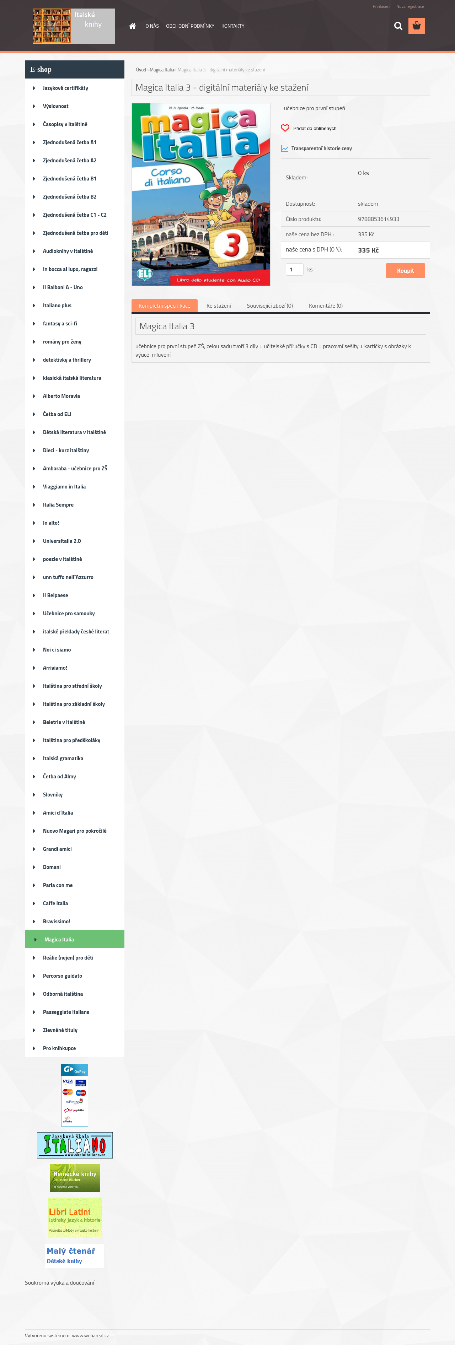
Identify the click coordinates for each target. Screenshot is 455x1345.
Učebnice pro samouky (69, 613)
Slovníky (53, 794)
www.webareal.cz (90, 1335)
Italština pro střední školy (72, 686)
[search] (398, 26)
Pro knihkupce (59, 1048)
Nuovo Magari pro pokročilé (75, 831)
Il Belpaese (55, 595)
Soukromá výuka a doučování (59, 1282)
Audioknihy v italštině (68, 251)
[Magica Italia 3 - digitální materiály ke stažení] (201, 106)
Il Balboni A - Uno (63, 287)
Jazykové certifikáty (65, 88)
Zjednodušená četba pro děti (75, 233)
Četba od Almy (59, 776)
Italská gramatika (63, 758)
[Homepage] (132, 26)
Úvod (141, 69)
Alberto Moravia (61, 396)
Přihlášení (381, 6)
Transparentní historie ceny (316, 148)
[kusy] (295, 269)
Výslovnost (56, 106)
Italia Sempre (58, 505)
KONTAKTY (232, 25)
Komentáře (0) (326, 305)
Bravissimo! (56, 921)
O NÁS (152, 25)
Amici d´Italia (58, 813)
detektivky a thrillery (67, 360)
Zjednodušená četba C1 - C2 (75, 215)
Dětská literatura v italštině (74, 432)
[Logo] (74, 26)
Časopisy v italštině (65, 124)
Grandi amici (57, 849)
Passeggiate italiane (66, 1012)
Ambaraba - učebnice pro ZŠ (75, 468)
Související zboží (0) (270, 305)
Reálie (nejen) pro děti (68, 958)
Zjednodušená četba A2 (70, 160)
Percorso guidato (62, 976)
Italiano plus (57, 305)
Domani (52, 867)
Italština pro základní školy (74, 704)
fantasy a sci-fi (60, 323)
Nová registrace (410, 6)
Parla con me (58, 885)
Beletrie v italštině (64, 722)
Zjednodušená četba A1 (70, 142)
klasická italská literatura (72, 378)
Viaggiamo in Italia (64, 486)
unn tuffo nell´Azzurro (68, 577)
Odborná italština (63, 994)
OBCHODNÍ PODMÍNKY (190, 25)
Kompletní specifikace (165, 305)
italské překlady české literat (76, 631)
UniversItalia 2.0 (62, 541)
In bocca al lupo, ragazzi (70, 269)
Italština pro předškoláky (71, 740)
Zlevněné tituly (60, 1030)
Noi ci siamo (57, 650)
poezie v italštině (62, 559)
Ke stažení (219, 305)
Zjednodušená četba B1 (70, 178)
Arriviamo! (55, 668)
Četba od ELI (57, 414)
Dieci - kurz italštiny (66, 450)
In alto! (51, 523)
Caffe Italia (55, 903)
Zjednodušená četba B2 (70, 197)
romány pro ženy (62, 341)
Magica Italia (59, 939)
